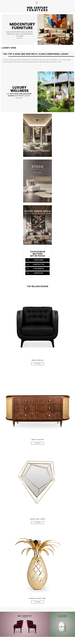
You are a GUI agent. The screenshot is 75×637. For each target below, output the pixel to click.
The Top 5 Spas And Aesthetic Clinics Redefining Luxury (36, 54)
